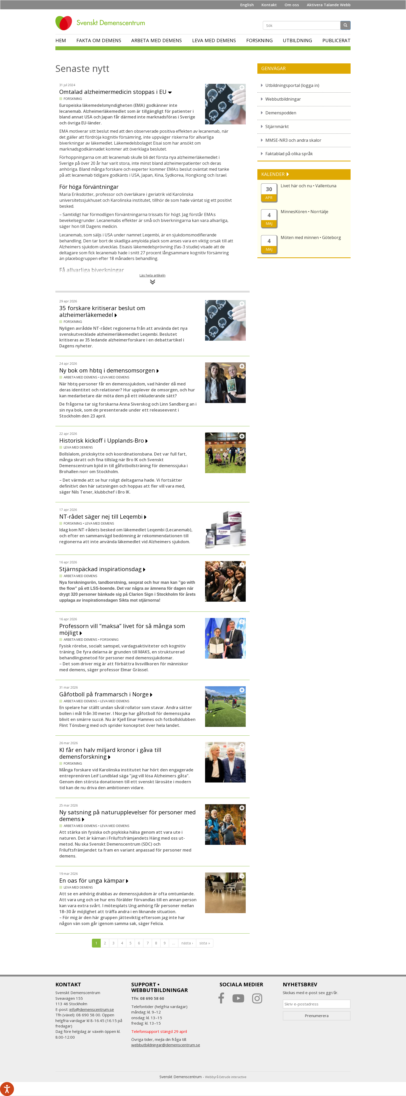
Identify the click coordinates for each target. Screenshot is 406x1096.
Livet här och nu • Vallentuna (308, 186)
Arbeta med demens (156, 40)
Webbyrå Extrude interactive (226, 1077)
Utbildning (297, 40)
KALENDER (273, 174)
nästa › (187, 943)
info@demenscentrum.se (91, 1009)
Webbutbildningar (283, 99)
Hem (60, 40)
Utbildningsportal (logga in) (292, 85)
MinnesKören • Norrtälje (304, 211)
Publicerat (336, 40)
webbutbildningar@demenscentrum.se (165, 1044)
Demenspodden (280, 113)
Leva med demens (214, 40)
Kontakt (269, 4)
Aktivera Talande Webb (329, 4)
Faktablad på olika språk (289, 153)
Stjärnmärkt (277, 126)
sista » (204, 943)
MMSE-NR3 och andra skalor (293, 140)
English (247, 4)
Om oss (292, 4)
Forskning (259, 40)
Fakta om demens (98, 40)
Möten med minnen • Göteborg (311, 237)
